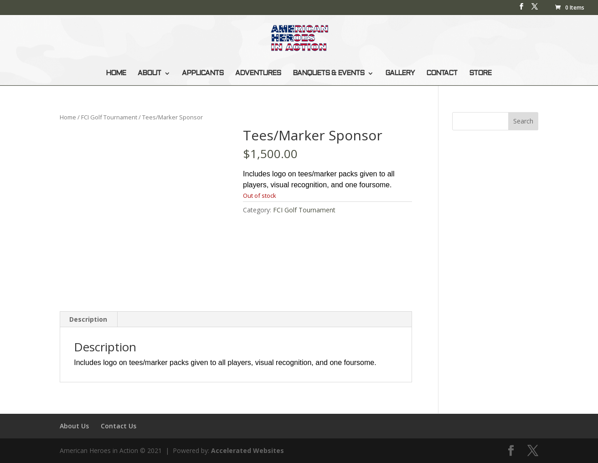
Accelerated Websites (247, 450)
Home (68, 117)
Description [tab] (88, 319)
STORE (480, 73)
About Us (74, 426)
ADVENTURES (258, 73)
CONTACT (441, 73)
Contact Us (118, 426)
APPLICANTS (202, 73)
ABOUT (149, 73)
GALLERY (399, 73)
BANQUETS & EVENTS (328, 73)
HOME (116, 73)
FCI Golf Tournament (109, 117)
